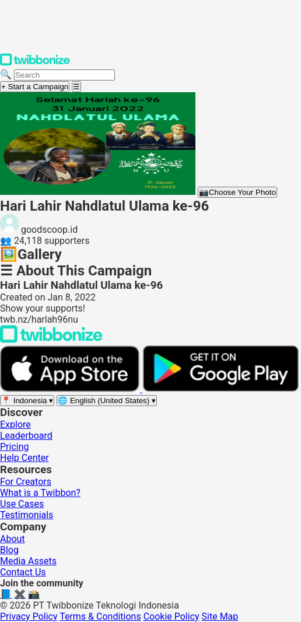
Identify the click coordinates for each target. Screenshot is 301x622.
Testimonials (26, 514)
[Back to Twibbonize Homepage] (51, 339)
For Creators (25, 481)
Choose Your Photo (237, 192)
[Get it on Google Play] (220, 388)
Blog (9, 549)
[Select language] (107, 400)
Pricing (14, 446)
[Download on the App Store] (71, 388)
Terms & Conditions (100, 616)
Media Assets (28, 561)
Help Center (24, 457)
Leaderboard (26, 435)
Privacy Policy (29, 616)
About (12, 538)
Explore (15, 424)
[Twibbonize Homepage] (35, 63)
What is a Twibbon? (40, 492)
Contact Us (23, 572)
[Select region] (27, 400)
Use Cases (22, 503)
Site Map (220, 616)
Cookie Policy (172, 616)
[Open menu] (76, 86)
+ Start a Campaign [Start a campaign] (34, 86)
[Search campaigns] (64, 75)
